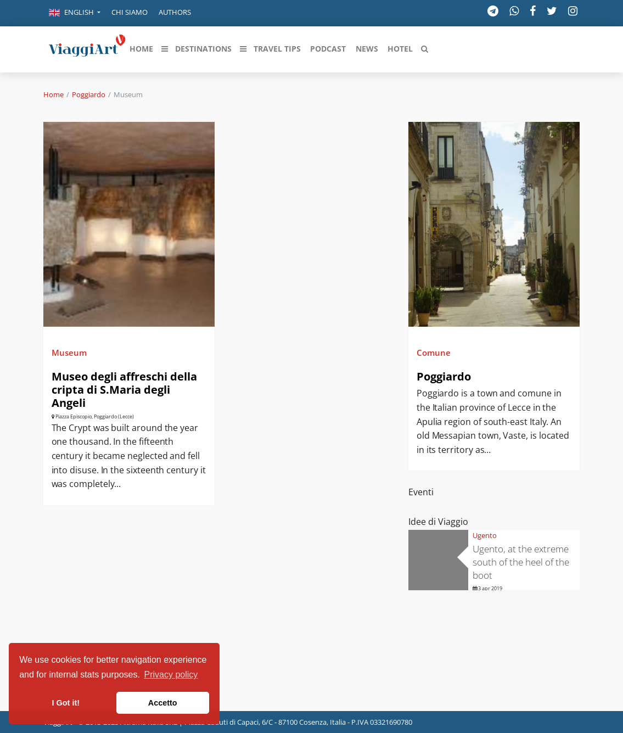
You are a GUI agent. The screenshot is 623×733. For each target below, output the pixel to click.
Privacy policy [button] (171, 674)
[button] (74, 13)
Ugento (485, 535)
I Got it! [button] (66, 702)
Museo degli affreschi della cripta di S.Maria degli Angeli (124, 389)
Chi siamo (129, 12)
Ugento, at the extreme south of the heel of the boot (521, 561)
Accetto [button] (162, 702)
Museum (69, 352)
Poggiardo (88, 94)
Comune (434, 352)
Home (53, 94)
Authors (175, 12)
